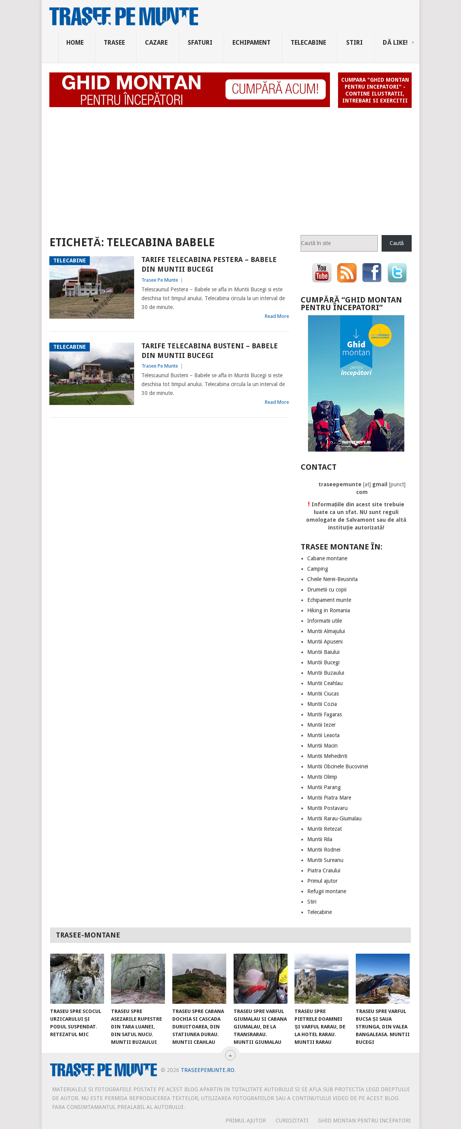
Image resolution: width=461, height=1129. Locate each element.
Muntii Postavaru (327, 808)
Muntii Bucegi (323, 662)
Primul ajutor (322, 881)
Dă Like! (395, 42)
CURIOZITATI (292, 1120)
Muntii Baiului (323, 652)
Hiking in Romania (328, 610)
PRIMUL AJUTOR (245, 1120)
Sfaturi (200, 42)
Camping (317, 569)
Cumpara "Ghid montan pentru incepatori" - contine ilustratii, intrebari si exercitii (375, 90)
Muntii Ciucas (323, 694)
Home (75, 42)
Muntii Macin (322, 746)
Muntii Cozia (322, 704)
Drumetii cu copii (327, 589)
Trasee (114, 42)
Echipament (251, 42)
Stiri (354, 42)
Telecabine (308, 42)
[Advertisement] (230, 168)
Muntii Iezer (321, 725)
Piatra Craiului (323, 870)
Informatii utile (324, 621)
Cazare (156, 42)
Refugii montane (326, 891)
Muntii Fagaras (324, 714)
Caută (397, 243)
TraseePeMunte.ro (207, 1070)
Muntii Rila (319, 839)
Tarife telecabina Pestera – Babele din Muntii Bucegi (209, 264)
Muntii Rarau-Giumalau (334, 818)
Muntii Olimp (322, 777)
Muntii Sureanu (325, 860)
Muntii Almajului (326, 631)
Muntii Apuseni (325, 641)
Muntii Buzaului (325, 673)
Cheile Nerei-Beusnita (332, 579)
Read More (277, 316)
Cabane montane (327, 558)
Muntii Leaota (323, 735)
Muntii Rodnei (323, 850)
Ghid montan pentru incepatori (364, 1120)
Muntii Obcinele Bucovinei (337, 766)
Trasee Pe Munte (159, 280)
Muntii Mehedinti (327, 756)
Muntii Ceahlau (325, 683)
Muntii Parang (324, 787)
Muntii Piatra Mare (329, 798)
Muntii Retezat (324, 829)
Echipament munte (329, 600)
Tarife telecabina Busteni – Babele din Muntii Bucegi (209, 351)
